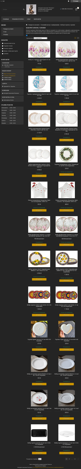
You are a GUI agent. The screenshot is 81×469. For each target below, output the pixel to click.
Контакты (37, 19)
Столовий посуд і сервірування (50, 25)
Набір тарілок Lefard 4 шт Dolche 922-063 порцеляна (39, 305)
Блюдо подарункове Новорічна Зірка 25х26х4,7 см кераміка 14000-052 (67, 201)
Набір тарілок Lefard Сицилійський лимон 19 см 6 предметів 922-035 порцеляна (66, 270)
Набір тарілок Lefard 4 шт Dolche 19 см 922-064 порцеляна (66, 305)
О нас (28, 19)
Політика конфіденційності (56, 467)
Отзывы (5, 34)
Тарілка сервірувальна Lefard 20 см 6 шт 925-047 (66, 94)
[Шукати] (23, 9)
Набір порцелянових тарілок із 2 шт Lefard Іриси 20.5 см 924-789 (66, 60)
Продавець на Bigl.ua (40, 466)
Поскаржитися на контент (40, 467)
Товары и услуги (18, 19)
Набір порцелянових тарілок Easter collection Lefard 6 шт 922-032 (39, 129)
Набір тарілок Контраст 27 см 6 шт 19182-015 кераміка (66, 443)
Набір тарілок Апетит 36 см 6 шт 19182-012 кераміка (39, 443)
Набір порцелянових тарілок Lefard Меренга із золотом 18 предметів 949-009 (66, 130)
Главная (6, 19)
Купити (40, 69)
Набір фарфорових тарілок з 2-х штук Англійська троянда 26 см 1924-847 (39, 235)
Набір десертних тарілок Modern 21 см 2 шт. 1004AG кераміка (66, 374)
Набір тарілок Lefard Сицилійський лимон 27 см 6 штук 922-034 (39, 269)
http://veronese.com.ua (9, 73)
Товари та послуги (33, 25)
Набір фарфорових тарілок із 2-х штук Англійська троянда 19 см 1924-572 (66, 235)
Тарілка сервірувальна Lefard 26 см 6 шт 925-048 (39, 94)
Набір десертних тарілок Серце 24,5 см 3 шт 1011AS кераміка (66, 409)
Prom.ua (50, 464)
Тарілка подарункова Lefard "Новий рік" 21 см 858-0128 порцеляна (67, 165)
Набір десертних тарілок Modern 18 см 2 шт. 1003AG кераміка (39, 374)
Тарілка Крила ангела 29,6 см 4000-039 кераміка (39, 340)
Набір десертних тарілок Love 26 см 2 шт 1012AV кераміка (39, 409)
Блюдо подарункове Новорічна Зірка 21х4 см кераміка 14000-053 (39, 201)
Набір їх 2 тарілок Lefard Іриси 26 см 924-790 (39, 60)
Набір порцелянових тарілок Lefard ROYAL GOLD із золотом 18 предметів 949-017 (39, 166)
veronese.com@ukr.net (9, 75)
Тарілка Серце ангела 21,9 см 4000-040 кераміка (66, 340)
